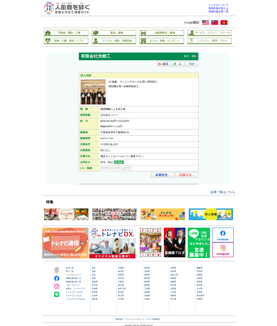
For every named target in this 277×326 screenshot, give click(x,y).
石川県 (121, 299)
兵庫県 (173, 268)
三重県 (147, 289)
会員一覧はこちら (222, 192)
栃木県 (121, 271)
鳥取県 (173, 278)
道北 (94, 275)
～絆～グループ (72, 285)
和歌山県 (174, 275)
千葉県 (121, 282)
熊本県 (199, 285)
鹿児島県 (200, 295)
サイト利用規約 (153, 319)
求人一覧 (69, 271)
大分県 (199, 289)
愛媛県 (199, 268)
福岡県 (199, 275)
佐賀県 (199, 278)
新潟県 (121, 292)
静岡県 (147, 282)
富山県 (121, 295)
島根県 (173, 282)
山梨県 (147, 271)
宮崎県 (199, 292)
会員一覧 (69, 268)
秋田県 (95, 292)
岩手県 (95, 285)
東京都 (121, 285)
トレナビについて (73, 275)
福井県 (147, 268)
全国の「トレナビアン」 (76, 289)
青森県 (95, 282)
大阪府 (147, 299)
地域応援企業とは (73, 278)
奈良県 (173, 271)
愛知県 (147, 285)
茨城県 (121, 268)
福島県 (95, 299)
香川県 (173, 299)
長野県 (147, 275)
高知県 (199, 271)
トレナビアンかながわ (75, 299)
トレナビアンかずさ (74, 292)
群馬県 (121, 275)
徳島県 (173, 295)
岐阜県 (147, 278)
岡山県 (173, 285)
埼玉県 (121, 278)
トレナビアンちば (73, 295)
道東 (94, 278)
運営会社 (119, 319)
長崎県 (199, 282)
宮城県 (95, 289)
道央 (94, 268)
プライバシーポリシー (134, 319)
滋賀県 (147, 292)
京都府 (147, 295)
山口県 (173, 292)
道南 (94, 271)
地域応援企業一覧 (73, 282)
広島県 (173, 289)
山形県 (95, 295)
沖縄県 (199, 299)
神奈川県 (122, 289)
